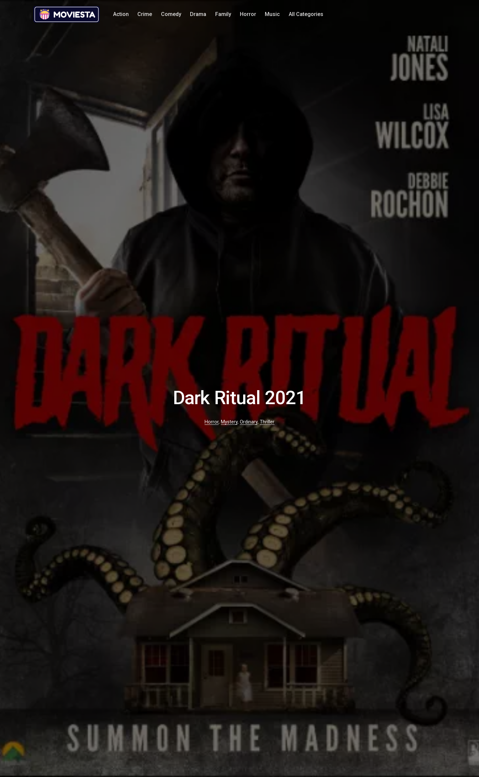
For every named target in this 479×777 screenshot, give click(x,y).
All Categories (306, 14)
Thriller (267, 422)
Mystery (229, 422)
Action (121, 14)
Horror (248, 14)
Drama (198, 14)
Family (223, 14)
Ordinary (248, 422)
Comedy (171, 14)
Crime (144, 14)
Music (272, 14)
